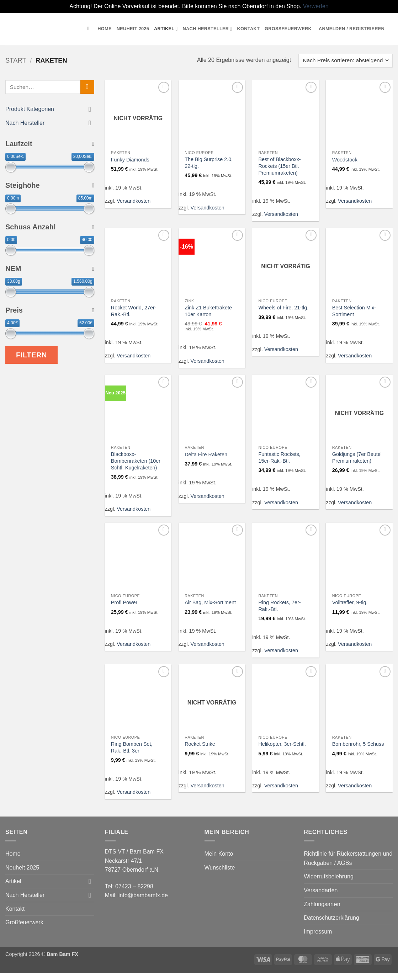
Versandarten (321, 890)
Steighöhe (49, 185)
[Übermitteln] (87, 87)
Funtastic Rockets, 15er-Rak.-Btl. (279, 457)
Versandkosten (133, 201)
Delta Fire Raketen (206, 454)
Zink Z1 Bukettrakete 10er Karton (208, 311)
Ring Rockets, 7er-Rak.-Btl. (279, 606)
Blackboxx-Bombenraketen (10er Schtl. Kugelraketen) (135, 460)
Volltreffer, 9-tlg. (350, 602)
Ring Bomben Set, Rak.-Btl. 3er (132, 747)
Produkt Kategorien (29, 109)
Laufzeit (49, 143)
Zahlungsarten (322, 904)
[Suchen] (89, 28)
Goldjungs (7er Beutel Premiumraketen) (357, 457)
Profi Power (124, 602)
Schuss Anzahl (49, 227)
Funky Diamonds (130, 160)
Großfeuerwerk (288, 28)
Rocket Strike (200, 744)
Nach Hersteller (207, 28)
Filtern (31, 355)
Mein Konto (219, 854)
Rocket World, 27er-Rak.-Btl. (133, 311)
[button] (351, 28)
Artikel (166, 28)
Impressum (318, 932)
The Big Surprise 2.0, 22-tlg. (209, 162)
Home (104, 28)
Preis (49, 310)
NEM (49, 268)
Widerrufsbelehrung (329, 876)
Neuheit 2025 (133, 28)
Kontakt (248, 28)
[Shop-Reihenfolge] (345, 61)
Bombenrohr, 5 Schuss (358, 744)
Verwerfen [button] (316, 6)
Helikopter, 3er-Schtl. (282, 744)
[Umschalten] (90, 109)
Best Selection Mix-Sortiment (354, 311)
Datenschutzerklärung (331, 918)
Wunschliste (220, 868)
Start (15, 60)
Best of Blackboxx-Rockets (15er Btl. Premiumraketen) (279, 165)
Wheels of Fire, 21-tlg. (283, 307)
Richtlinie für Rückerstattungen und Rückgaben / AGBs (348, 858)
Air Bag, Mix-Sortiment (210, 602)
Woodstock (344, 160)
